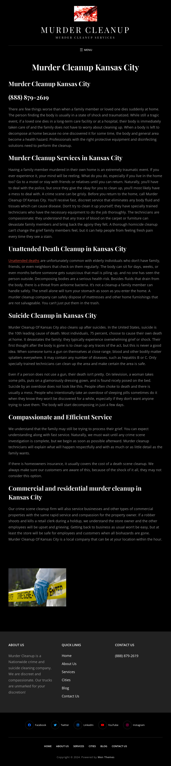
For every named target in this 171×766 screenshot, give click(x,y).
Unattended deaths (23, 260)
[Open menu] (85, 50)
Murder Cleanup (85, 29)
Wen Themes (106, 757)
